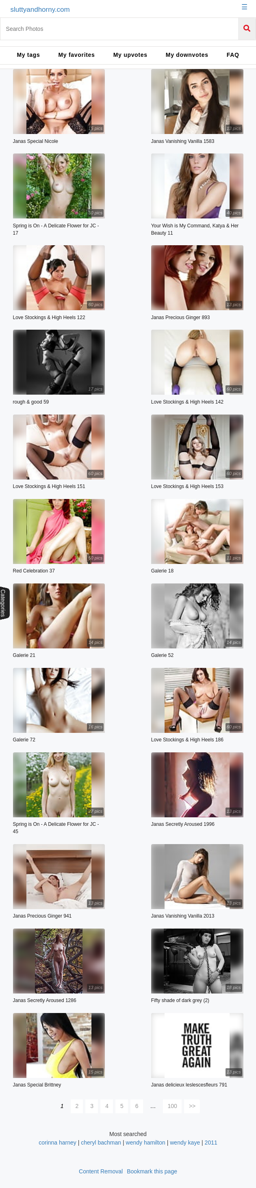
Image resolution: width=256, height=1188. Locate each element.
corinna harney (57, 1142)
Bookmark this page (152, 1171)
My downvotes (187, 55)
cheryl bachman (101, 1142)
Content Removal (101, 1171)
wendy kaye (185, 1142)
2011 (211, 1142)
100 (172, 1106)
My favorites (77, 55)
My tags (28, 55)
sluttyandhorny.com (40, 9)
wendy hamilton (145, 1142)
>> (192, 1106)
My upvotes (130, 55)
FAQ (233, 55)
